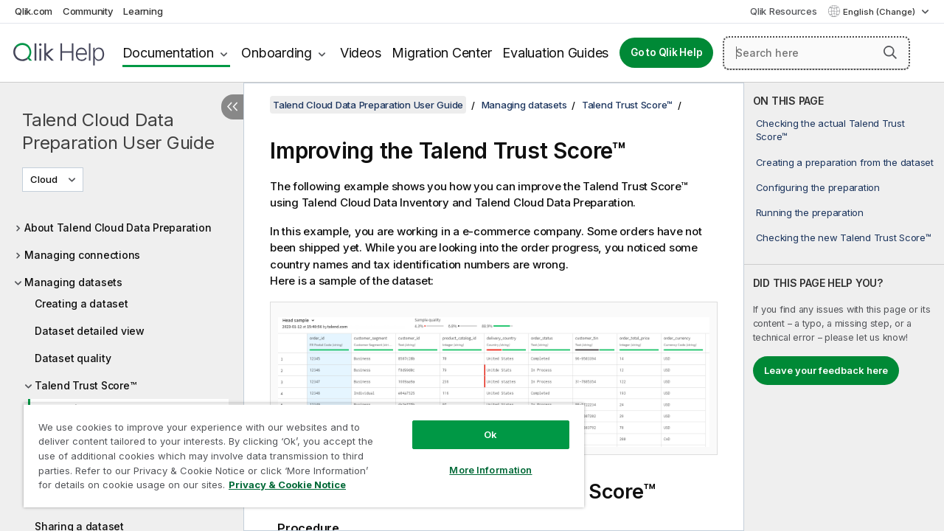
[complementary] (844, 307)
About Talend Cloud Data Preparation (117, 227)
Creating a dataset (81, 303)
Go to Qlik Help (666, 52)
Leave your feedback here (826, 370)
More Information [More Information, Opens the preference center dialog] (479, 459)
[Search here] (816, 53)
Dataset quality (73, 358)
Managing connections (82, 255)
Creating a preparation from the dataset (845, 162)
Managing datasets (73, 282)
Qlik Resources (783, 11)
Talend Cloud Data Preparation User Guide (118, 131)
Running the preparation (810, 212)
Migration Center (441, 52)
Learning (142, 11)
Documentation (168, 52)
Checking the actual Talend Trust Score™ (830, 129)
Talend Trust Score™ (85, 385)
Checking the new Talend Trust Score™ (843, 237)
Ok (479, 423)
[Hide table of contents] (232, 106)
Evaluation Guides (555, 52)
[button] (890, 52)
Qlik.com (33, 11)
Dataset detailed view (90, 330)
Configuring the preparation (818, 187)
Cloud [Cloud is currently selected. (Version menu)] (45, 179)
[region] (297, 449)
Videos (360, 52)
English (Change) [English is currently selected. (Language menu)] (880, 12)
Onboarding (276, 52)
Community (88, 11)
